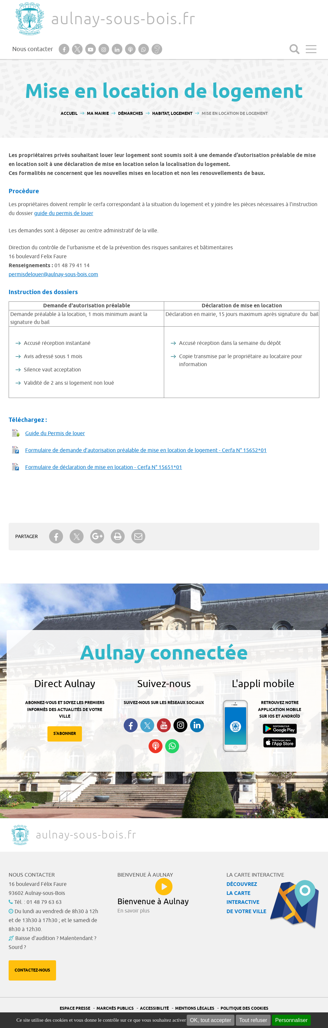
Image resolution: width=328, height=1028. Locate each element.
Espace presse (75, 1008)
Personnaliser (291, 1020)
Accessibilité (154, 1008)
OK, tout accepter (210, 1020)
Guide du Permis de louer (55, 433)
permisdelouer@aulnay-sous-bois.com (53, 274)
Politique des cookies (244, 1008)
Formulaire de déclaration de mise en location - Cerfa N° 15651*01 (103, 467)
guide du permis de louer (63, 213)
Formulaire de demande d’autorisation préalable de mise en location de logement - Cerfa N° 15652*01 (146, 450)
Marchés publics (115, 1008)
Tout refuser (253, 1020)
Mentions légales (194, 1008)
